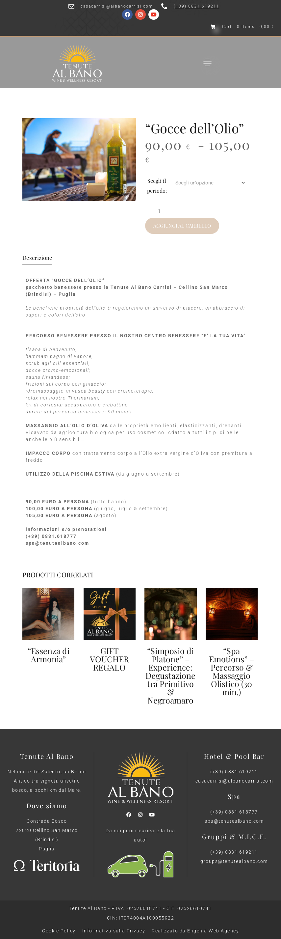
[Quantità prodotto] (161, 211)
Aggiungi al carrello (182, 225)
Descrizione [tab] (37, 258)
